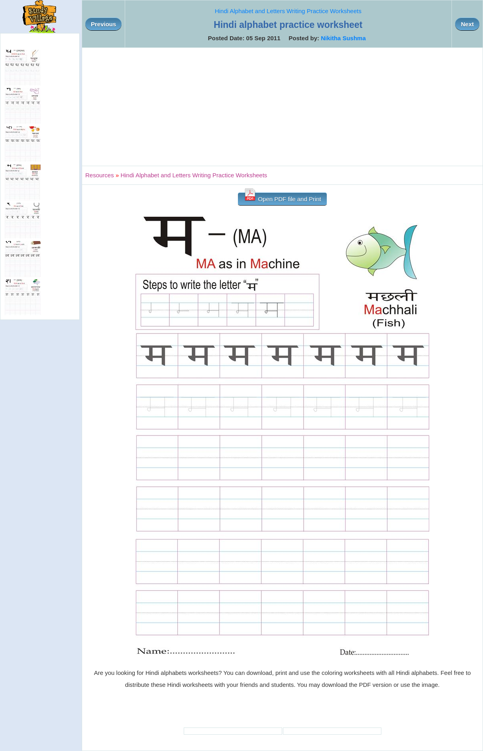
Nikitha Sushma (343, 38)
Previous (103, 24)
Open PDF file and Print (282, 197)
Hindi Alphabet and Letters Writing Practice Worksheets (288, 11)
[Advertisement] (282, 107)
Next (467, 24)
